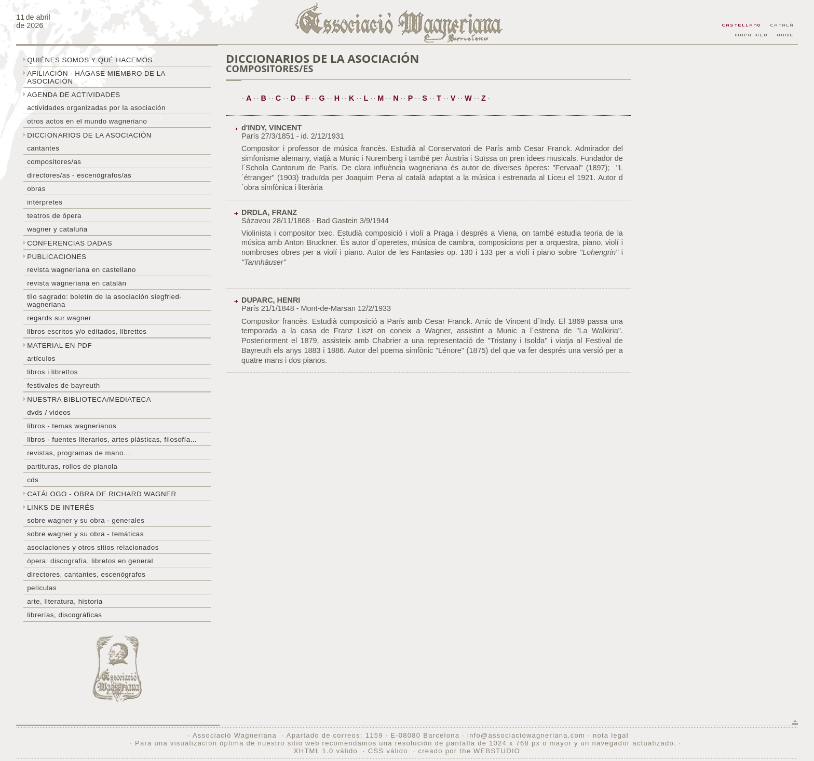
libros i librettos (52, 372)
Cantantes (43, 148)
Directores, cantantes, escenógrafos (86, 574)
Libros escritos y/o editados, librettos (86, 331)
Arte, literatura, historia (64, 601)
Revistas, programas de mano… (78, 453)
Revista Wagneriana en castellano (81, 270)
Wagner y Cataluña (57, 229)
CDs (32, 480)
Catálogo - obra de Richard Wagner (101, 494)
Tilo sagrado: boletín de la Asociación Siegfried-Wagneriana (104, 300)
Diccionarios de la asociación (89, 135)
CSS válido (388, 751)
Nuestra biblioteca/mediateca (89, 399)
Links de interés (60, 507)
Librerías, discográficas (64, 615)
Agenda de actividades (73, 95)
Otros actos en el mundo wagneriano (87, 121)
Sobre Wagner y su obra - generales (85, 520)
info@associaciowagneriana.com (526, 735)
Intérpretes (44, 202)
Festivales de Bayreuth (63, 385)
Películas (42, 588)
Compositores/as (54, 162)
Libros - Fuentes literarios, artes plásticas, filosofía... (112, 439)
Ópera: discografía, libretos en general (90, 561)
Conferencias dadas (69, 243)
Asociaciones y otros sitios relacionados (93, 547)
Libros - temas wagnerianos (71, 426)
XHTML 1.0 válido (326, 751)
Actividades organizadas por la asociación (96, 108)
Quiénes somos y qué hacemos (90, 60)
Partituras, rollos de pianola (72, 466)
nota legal (611, 735)
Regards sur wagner (59, 318)
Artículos (41, 358)
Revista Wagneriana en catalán (76, 283)
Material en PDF (59, 345)
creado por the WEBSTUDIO (469, 751)
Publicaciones (56, 257)
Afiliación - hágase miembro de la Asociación (96, 77)
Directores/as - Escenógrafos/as (79, 175)
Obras (36, 189)
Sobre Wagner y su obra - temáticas (85, 534)
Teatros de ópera (54, 216)
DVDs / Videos (49, 412)
